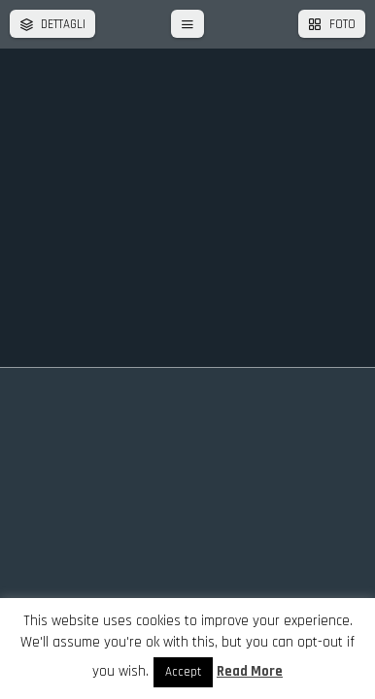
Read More (250, 671)
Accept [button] (183, 672)
